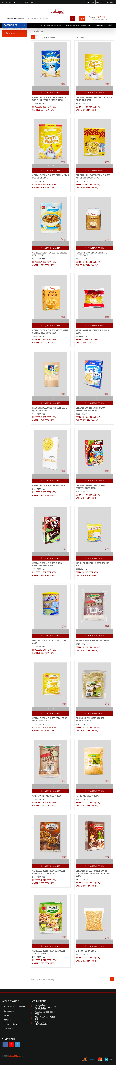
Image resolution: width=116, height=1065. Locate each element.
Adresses (7, 1020)
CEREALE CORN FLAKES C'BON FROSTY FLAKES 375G (91, 409)
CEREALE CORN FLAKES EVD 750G (48, 485)
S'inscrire (110, 2)
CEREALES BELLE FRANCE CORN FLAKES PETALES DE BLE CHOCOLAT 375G (93, 873)
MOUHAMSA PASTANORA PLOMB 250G (92, 331)
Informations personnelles (15, 1006)
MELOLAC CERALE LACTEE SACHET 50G (92, 564)
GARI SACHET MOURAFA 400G (47, 795)
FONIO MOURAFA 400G (87, 795)
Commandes (9, 1011)
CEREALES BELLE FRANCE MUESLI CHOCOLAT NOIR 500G (48, 872)
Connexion (101, 2)
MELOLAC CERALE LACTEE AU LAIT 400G (49, 642)
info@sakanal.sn (41, 1024)
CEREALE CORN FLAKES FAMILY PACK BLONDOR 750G (50, 176)
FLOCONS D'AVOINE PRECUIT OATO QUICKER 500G (49, 409)
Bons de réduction (11, 1024)
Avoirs (6, 1015)
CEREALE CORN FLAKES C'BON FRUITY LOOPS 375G (91, 486)
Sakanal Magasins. (15, 1056)
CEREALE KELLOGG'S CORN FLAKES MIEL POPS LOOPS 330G (93, 176)
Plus (110, 25)
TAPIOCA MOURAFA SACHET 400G (92, 640)
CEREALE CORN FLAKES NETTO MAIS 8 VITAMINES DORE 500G (50, 331)
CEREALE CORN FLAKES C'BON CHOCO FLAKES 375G (47, 564)
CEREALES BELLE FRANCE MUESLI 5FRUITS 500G (48, 952)
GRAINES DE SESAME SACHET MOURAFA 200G (90, 719)
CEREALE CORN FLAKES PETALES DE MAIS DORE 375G (49, 719)
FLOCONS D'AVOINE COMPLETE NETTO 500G (91, 254)
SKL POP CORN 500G (86, 951)
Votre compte (10, 1001)
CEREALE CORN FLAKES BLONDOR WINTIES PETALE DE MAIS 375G (49, 98)
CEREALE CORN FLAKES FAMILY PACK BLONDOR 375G (94, 98)
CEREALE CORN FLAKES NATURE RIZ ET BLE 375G (49, 254)
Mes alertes (8, 1028)
